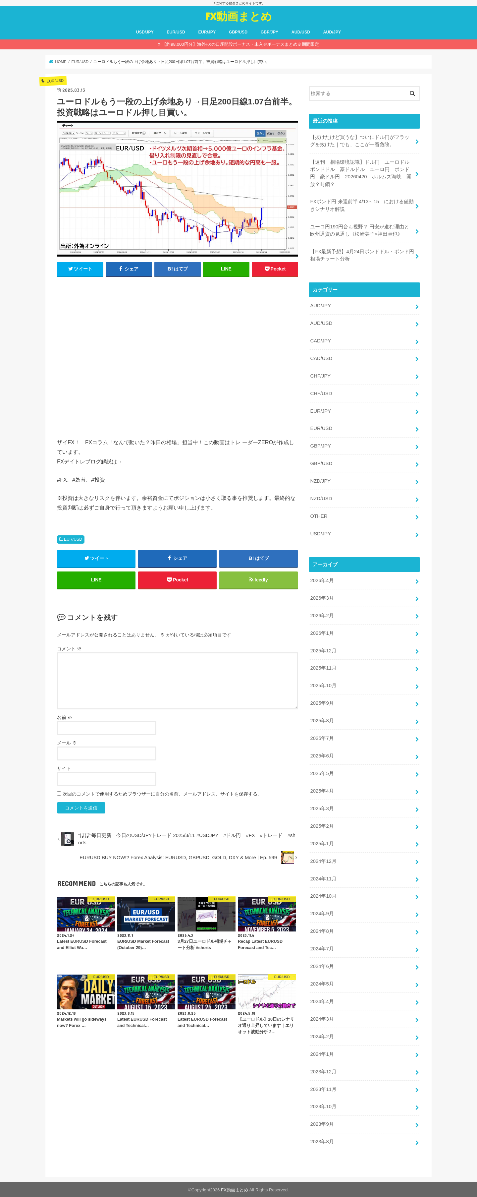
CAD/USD (321, 358)
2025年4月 (322, 790)
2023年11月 (323, 1088)
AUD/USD (301, 32)
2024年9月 (322, 913)
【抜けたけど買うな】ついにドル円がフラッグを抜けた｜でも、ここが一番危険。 (359, 141)
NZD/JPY (320, 481)
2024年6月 (322, 966)
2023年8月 (322, 1141)
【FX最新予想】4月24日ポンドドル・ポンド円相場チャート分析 (362, 255)
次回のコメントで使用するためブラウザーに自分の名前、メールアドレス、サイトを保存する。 (162, 794)
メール (67, 743)
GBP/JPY (270, 32)
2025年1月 (322, 843)
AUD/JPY (332, 32)
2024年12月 (323, 860)
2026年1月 (322, 632)
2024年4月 (322, 1000)
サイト (64, 768)
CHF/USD (321, 393)
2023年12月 (323, 1071)
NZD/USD (321, 498)
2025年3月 (322, 808)
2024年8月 (322, 930)
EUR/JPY (207, 32)
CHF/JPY (320, 375)
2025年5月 (322, 773)
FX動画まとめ (238, 16)
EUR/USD (176, 32)
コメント (69, 648)
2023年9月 (322, 1123)
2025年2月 (322, 825)
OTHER (318, 515)
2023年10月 (323, 1106)
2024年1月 (322, 1053)
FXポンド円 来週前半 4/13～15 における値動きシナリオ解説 (362, 205)
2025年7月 (322, 738)
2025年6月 (322, 755)
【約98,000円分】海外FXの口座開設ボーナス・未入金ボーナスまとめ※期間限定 (240, 44)
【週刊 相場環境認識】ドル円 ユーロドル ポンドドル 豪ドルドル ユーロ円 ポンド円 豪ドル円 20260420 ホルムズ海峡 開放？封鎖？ (362, 173)
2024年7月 (322, 948)
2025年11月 (323, 667)
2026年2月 (322, 615)
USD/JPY (145, 32)
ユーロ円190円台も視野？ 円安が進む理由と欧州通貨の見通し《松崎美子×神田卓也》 (359, 230)
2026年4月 (322, 580)
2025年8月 (322, 720)
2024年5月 (322, 983)
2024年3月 (322, 1018)
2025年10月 (323, 685)
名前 (64, 717)
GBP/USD (238, 32)
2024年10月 (323, 895)
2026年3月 (322, 597)
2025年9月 (322, 702)
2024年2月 (322, 1036)
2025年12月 (323, 650)
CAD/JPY (320, 340)
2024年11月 (323, 878)
